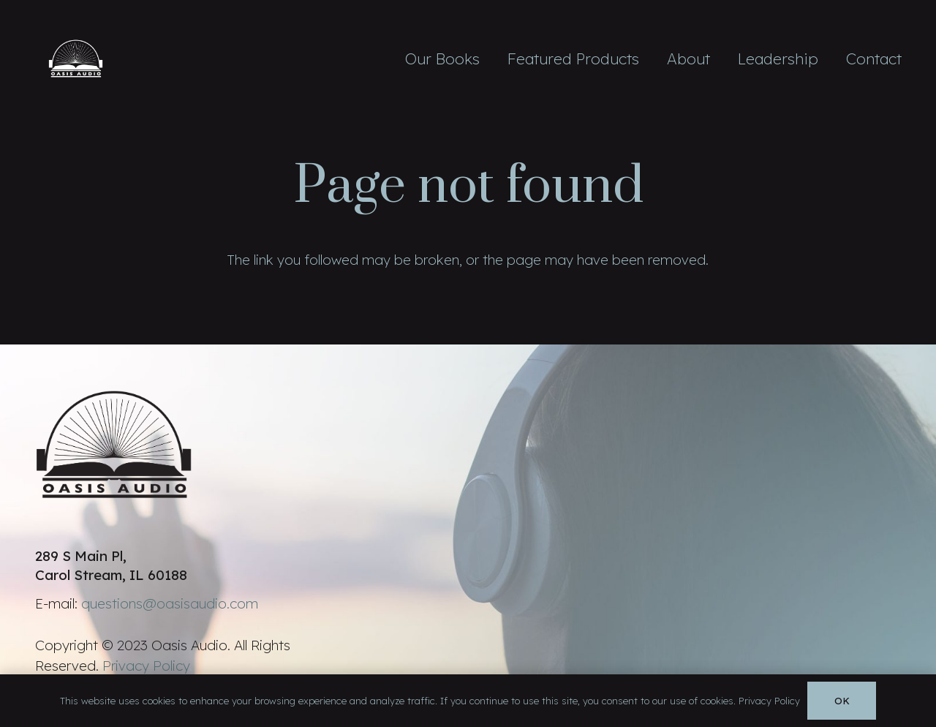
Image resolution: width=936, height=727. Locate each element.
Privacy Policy (145, 665)
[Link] (76, 58)
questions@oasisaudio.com (169, 603)
